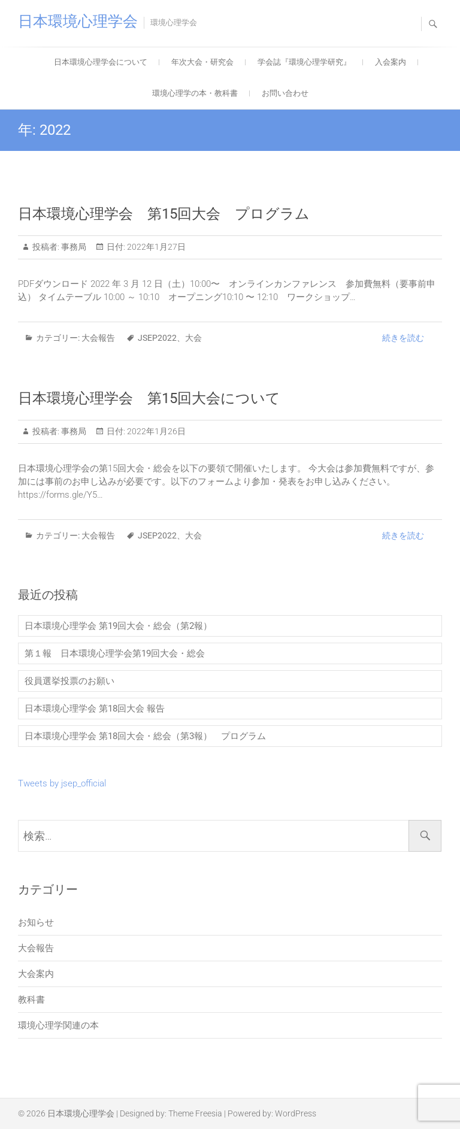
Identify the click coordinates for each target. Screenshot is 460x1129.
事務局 (72, 247)
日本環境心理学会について (100, 61)
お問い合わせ (285, 93)
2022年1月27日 (155, 247)
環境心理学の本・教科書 (195, 93)
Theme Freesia (195, 1113)
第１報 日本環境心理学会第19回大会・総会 (115, 653)
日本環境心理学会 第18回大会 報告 (95, 708)
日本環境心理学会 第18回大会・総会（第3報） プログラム (145, 736)
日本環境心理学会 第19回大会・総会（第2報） (123, 626)
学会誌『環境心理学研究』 (304, 61)
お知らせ (36, 922)
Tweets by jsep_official (62, 783)
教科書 (31, 999)
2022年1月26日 (155, 431)
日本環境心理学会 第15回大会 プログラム (164, 213)
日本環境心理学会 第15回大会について (149, 398)
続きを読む (403, 338)
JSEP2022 (157, 338)
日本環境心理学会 (78, 21)
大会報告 (98, 338)
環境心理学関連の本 (58, 1025)
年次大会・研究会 (202, 61)
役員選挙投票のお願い (69, 681)
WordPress (295, 1113)
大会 (193, 338)
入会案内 (390, 61)
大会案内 (36, 973)
